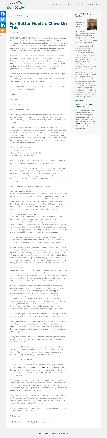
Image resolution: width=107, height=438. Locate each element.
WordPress (62, 433)
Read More (79, 100)
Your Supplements (41, 367)
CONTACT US (81, 124)
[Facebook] (3, 14)
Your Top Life (16, 5)
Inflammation (45, 422)
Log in (67, 433)
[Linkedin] (3, 25)
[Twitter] (3, 19)
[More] (3, 30)
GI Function (21, 422)
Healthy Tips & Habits (33, 422)
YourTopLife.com (53, 433)
